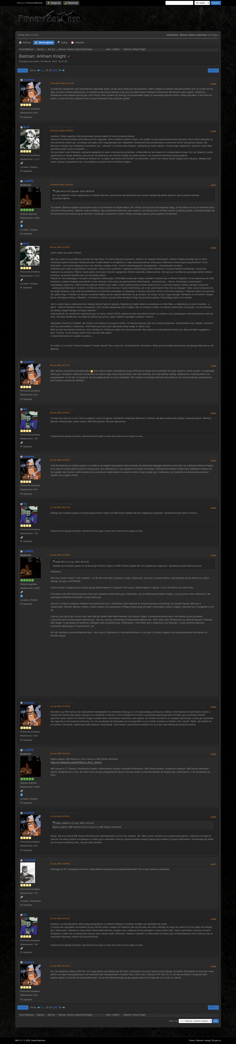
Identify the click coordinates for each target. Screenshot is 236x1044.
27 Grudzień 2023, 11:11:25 (62, 83)
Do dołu (22, 71)
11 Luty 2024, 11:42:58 (60, 706)
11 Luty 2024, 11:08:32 (60, 555)
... (44, 70)
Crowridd (29, 860)
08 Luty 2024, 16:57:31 (60, 365)
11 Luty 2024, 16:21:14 (60, 966)
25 (60, 70)
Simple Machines (38, 1040)
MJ (25, 409)
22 (47, 70)
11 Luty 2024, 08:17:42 (60, 507)
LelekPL (115, 49)
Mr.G (26, 127)
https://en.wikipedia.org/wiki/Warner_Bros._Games (76, 762)
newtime (28, 79)
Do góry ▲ (216, 1040)
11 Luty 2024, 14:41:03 (60, 918)
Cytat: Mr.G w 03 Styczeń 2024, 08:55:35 (74, 191)
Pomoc (192, 1040)
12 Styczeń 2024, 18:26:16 (61, 184)
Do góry (22, 1007)
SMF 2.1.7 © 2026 (22, 1040)
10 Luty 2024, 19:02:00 (60, 460)
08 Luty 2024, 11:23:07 (60, 247)
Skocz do (173, 1021)
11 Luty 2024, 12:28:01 (60, 816)
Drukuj (213, 71)
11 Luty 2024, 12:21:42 (60, 753)
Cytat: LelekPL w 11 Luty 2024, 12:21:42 (74, 823)
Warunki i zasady (204, 1040)
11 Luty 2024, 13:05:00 (60, 864)
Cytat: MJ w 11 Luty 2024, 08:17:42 (72, 562)
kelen (108, 49)
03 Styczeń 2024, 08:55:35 (61, 131)
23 (50, 70)
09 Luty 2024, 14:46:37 (60, 413)
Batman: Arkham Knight (62, 80)
